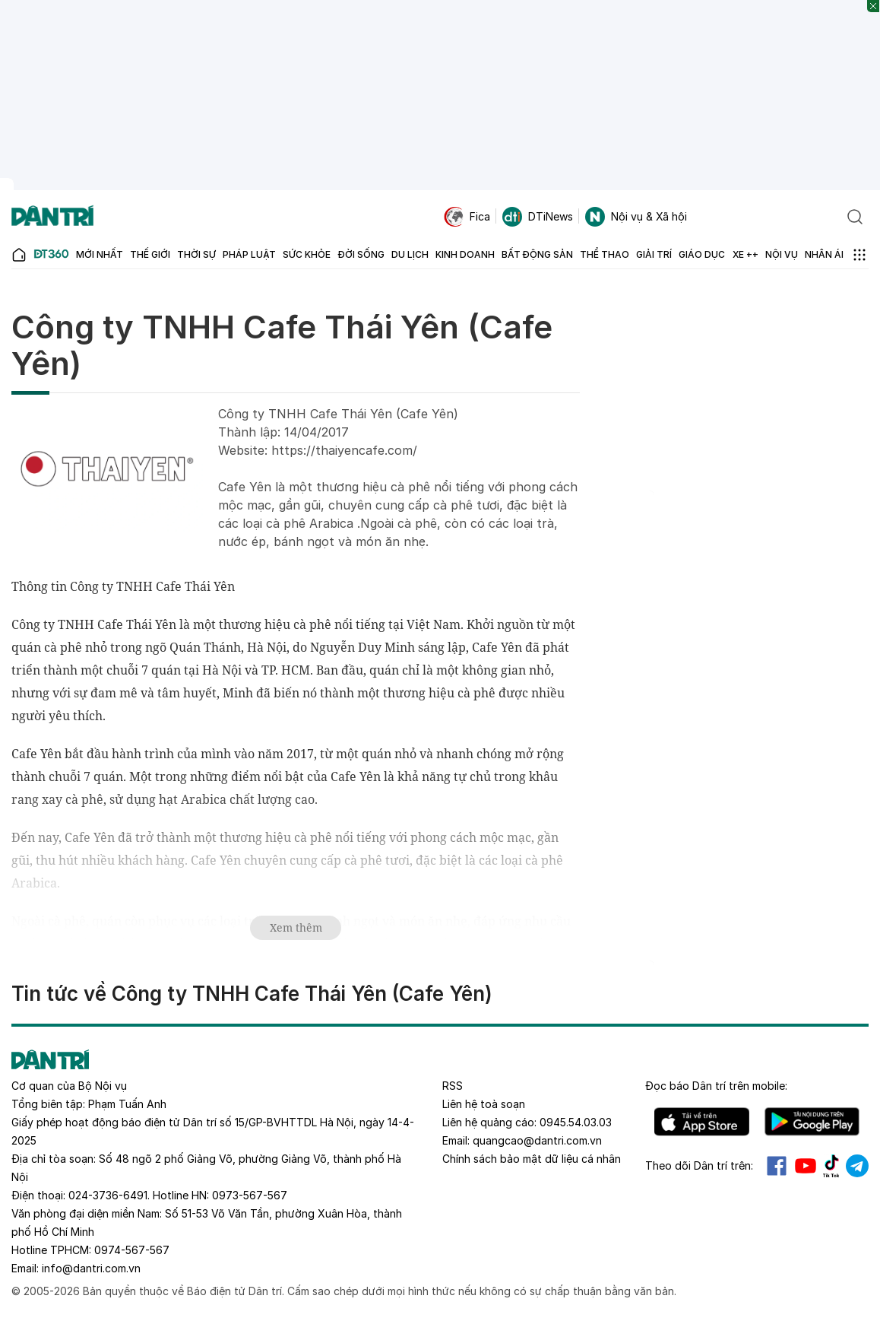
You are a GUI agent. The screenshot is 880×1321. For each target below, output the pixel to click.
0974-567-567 (131, 1249)
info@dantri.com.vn (91, 1268)
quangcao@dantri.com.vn (537, 1140)
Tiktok (831, 1165)
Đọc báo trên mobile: (716, 1085)
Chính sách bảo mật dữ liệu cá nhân (531, 1158)
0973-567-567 (249, 1195)
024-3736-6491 (107, 1195)
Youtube (805, 1165)
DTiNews (537, 217)
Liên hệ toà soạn (483, 1103)
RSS (452, 1085)
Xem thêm (296, 927)
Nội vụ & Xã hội (636, 217)
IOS (701, 1121)
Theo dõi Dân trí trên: (699, 1165)
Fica (467, 217)
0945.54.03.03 (576, 1122)
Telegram (857, 1165)
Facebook (776, 1165)
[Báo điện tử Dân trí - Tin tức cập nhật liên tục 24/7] (52, 216)
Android (811, 1121)
